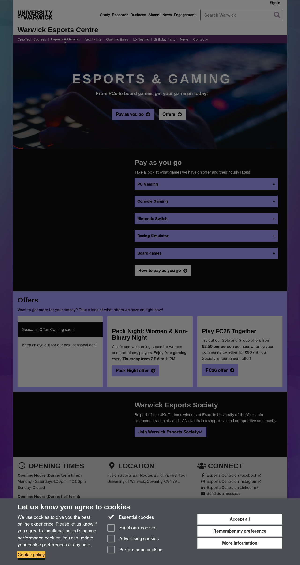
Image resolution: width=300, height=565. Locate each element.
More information (239, 543)
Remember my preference (239, 531)
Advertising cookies (133, 539)
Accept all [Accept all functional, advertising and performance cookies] (240, 519)
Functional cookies (132, 528)
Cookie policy (31, 554)
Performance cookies (134, 550)
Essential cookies (130, 517)
